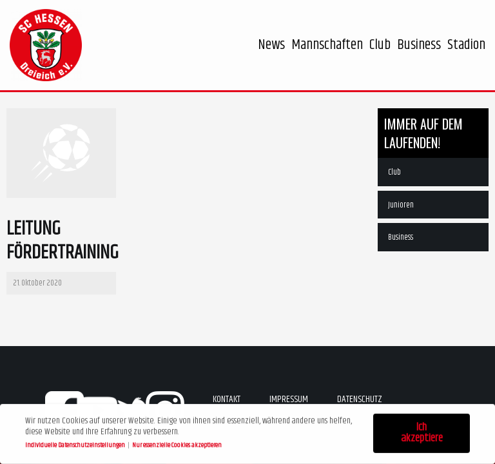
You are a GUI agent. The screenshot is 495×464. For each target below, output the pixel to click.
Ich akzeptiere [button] (422, 432)
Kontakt (226, 399)
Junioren (401, 204)
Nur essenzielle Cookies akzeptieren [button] (177, 443)
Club (394, 172)
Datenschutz (359, 399)
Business (400, 237)
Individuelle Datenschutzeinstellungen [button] (75, 443)
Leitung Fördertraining (62, 241)
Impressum (288, 399)
